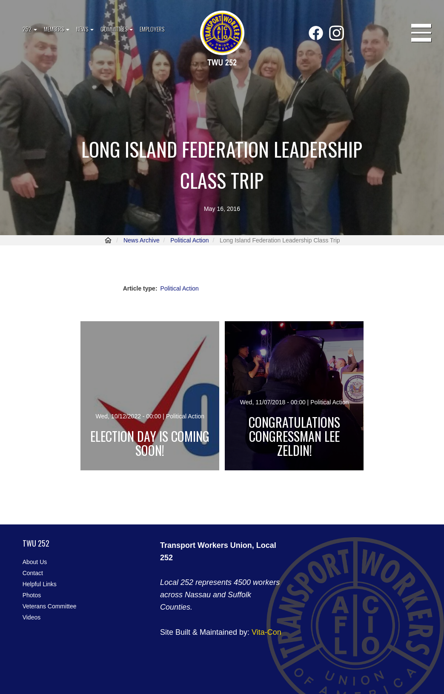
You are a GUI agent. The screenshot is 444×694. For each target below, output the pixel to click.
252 (30, 28)
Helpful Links (40, 584)
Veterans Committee (50, 606)
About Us (35, 562)
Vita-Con (266, 632)
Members (56, 28)
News (85, 28)
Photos (32, 595)
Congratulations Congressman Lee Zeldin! (294, 436)
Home (108, 240)
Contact (33, 573)
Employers (152, 28)
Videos (32, 617)
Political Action (189, 240)
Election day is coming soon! (149, 443)
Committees (116, 28)
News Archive (141, 240)
